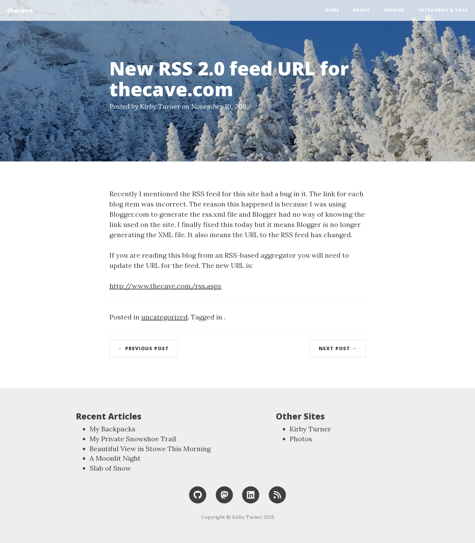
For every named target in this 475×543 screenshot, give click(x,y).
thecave (20, 10)
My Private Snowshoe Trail (133, 438)
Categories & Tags (443, 10)
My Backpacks (112, 429)
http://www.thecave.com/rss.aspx (165, 286)
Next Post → (338, 348)
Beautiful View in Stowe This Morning (150, 448)
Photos (301, 438)
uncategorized (164, 317)
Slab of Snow (110, 468)
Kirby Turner (310, 429)
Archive (394, 10)
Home (332, 10)
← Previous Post (143, 348)
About (361, 10)
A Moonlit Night (115, 458)
